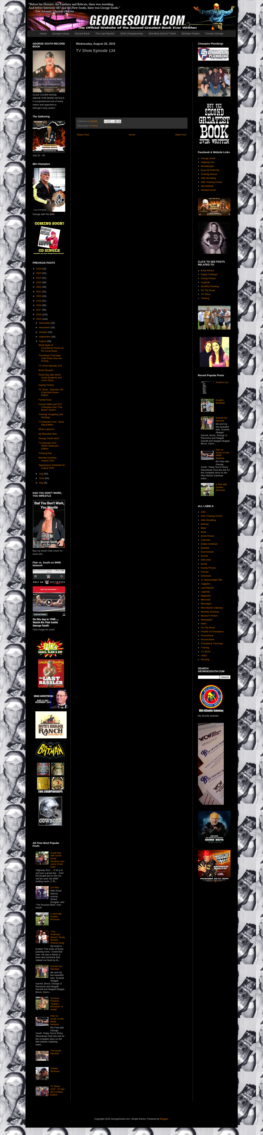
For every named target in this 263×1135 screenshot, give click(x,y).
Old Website (207, 186)
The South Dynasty (55, 1052)
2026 (39, 268)
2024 (39, 277)
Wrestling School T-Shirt (162, 33)
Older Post (180, 134)
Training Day (45, 453)
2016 (39, 314)
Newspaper (207, 619)
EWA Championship (131, 33)
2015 (39, 319)
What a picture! (46, 429)
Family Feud (44, 399)
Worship (205, 659)
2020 (39, 296)
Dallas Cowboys (209, 274)
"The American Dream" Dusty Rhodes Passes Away (57, 937)
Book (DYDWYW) (210, 170)
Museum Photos (209, 615)
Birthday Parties (191, 33)
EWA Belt (206, 559)
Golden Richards (55, 1070)
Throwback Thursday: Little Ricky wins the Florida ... (50, 358)
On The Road (208, 290)
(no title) (54, 887)
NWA (203, 623)
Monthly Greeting (210, 286)
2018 (39, 305)
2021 (39, 291)
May (41, 482)
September (45, 336)
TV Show (93, 125)
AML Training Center (211, 182)
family (204, 564)
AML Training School (211, 516)
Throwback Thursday (212, 643)
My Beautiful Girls (47, 434)
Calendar (205, 540)
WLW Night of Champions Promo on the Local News (51, 348)
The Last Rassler (105, 33)
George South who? (48, 438)
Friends (205, 571)
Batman (205, 524)
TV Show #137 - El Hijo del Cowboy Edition (57, 1090)
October (43, 332)
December (45, 323)
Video (204, 655)
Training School (209, 174)
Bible (203, 528)
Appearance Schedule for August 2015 (51, 466)
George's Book (60, 33)
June (42, 478)
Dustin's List (222, 382)
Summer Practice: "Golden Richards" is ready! (56, 1004)
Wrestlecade (207, 166)
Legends (205, 282)
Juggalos (205, 583)
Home (43, 33)
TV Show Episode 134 (50, 365)
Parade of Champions (212, 631)
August (43, 341)
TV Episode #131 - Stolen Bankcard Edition (48, 446)
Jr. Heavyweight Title (211, 579)
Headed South (208, 190)
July (41, 473)
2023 (39, 282)
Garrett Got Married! (56, 968)
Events (204, 555)
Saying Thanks (46, 385)
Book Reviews (45, 370)
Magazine (206, 595)
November (45, 327)
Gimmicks (206, 575)
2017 (39, 309)
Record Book (82, 33)
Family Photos (208, 278)
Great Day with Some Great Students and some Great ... (50, 377)
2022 (39, 287)
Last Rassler (207, 587)
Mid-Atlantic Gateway (212, 607)
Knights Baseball (220, 401)
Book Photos (207, 270)
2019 (39, 300)
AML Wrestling (208, 178)
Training (205, 298)
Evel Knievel (207, 551)
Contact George (214, 33)
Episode (205, 547)
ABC (203, 512)
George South (208, 158)
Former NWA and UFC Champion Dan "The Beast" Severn (50, 407)
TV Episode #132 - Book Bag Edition (51, 423)
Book (203, 532)
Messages (206, 603)
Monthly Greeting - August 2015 (48, 459)
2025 (39, 273)
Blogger (164, 1119)
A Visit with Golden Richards (56, 916)
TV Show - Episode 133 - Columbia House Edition (51, 392)
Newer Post (83, 134)
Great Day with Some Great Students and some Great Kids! (57, 859)
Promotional (207, 635)
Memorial (205, 599)
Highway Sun (208, 162)
